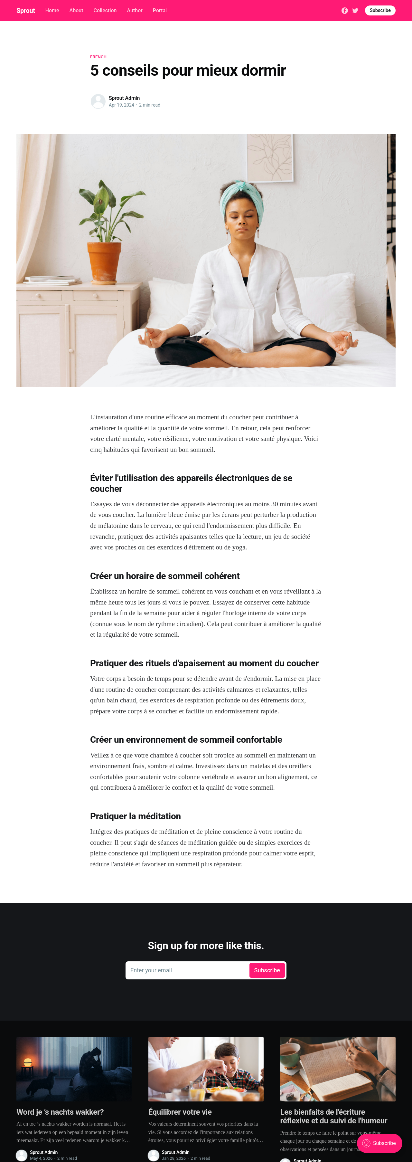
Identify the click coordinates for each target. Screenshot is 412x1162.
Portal (160, 10)
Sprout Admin (124, 98)
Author (134, 10)
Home (52, 10)
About (76, 10)
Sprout (25, 10)
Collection (105, 10)
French (98, 56)
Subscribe (380, 10)
